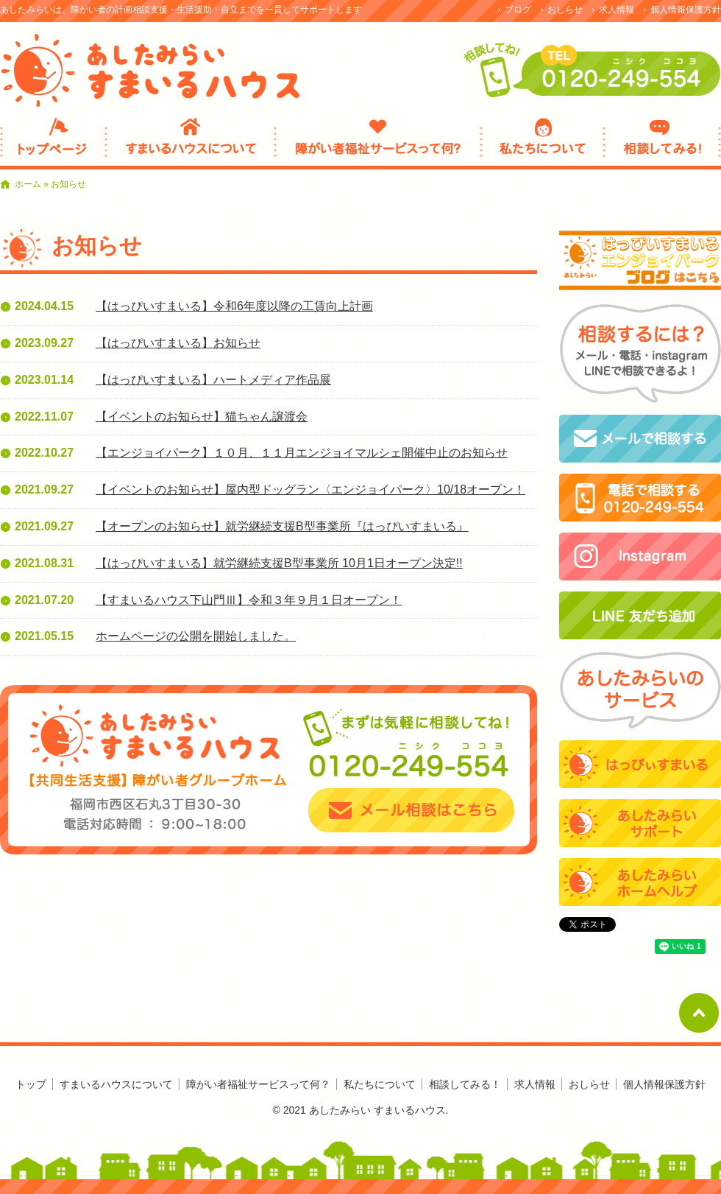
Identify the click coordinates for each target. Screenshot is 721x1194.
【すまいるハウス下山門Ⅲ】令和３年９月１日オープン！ (249, 600)
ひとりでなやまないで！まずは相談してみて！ (53, 141)
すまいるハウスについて (190, 141)
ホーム (28, 184)
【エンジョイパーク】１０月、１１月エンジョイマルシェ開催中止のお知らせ (302, 452)
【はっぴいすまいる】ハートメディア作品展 (213, 379)
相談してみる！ (662, 141)
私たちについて (542, 141)
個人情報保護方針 (685, 9)
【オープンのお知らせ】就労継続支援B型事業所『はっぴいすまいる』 (282, 526)
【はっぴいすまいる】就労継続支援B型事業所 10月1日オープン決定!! (279, 563)
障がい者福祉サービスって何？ (378, 141)
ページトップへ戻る (699, 1013)
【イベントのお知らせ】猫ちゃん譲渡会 (202, 416)
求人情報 (616, 9)
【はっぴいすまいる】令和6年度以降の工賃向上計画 (234, 306)
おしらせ (565, 9)
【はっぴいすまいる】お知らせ (178, 343)
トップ (30, 1084)
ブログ (518, 9)
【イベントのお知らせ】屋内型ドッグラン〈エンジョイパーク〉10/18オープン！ (310, 489)
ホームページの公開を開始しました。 (196, 636)
